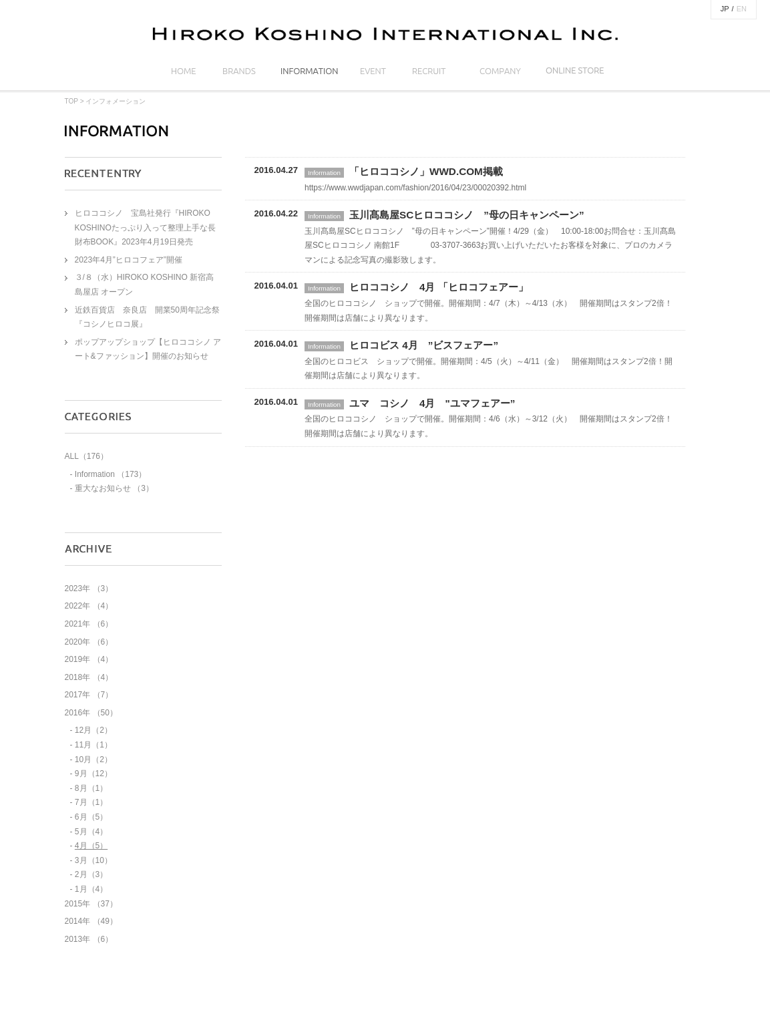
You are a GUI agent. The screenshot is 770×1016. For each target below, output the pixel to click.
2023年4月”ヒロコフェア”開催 (128, 260)
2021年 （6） (89, 624)
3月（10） (93, 860)
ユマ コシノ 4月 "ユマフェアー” (432, 403)
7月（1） (91, 802)
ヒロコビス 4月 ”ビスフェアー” (423, 345)
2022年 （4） (89, 606)
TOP (71, 101)
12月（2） (93, 730)
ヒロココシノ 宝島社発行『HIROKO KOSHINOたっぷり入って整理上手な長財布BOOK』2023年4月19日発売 (145, 227)
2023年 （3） (89, 588)
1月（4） (91, 889)
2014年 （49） (91, 921)
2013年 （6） (89, 939)
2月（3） (91, 874)
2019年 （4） (89, 659)
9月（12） (93, 773)
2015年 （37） (91, 903)
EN (742, 9)
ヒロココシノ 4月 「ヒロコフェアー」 (438, 287)
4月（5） (91, 845)
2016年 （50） (91, 712)
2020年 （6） (89, 642)
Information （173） (110, 474)
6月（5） (91, 817)
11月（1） (93, 744)
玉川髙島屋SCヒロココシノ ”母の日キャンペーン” (466, 214)
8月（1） (91, 788)
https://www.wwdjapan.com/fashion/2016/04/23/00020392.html (415, 187)
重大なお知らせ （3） (114, 488)
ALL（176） (86, 456)
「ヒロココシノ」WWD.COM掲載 (426, 171)
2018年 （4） (89, 677)
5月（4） (91, 831)
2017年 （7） (89, 694)
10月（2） (93, 759)
